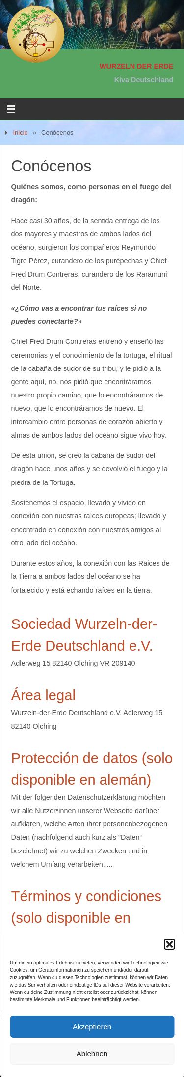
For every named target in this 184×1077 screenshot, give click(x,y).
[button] (169, 944)
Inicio (20, 132)
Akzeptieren (92, 1026)
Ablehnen (92, 1053)
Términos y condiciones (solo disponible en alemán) (86, 917)
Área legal (43, 695)
